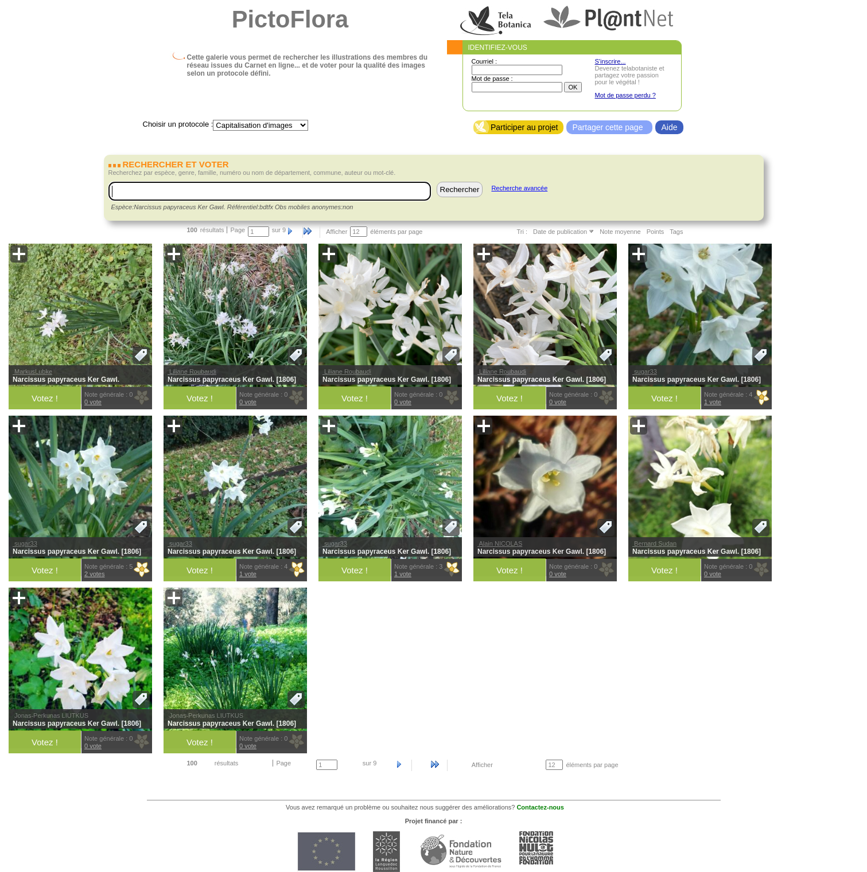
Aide (669, 127)
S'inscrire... (610, 61)
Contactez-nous (540, 807)
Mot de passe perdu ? (625, 95)
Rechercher (460, 189)
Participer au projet (524, 127)
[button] (19, 254)
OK (573, 87)
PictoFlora (290, 19)
